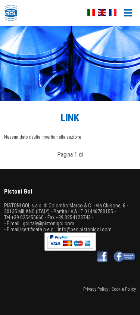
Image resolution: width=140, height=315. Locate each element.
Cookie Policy (124, 289)
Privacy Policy (95, 289)
